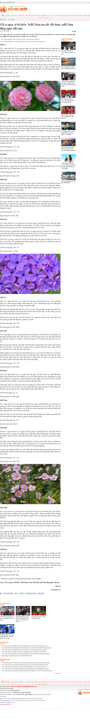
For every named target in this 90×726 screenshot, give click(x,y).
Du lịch (50, 15)
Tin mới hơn (4, 642)
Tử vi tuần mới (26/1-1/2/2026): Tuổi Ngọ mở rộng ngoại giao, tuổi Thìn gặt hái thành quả (25, 668)
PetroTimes (41, 593)
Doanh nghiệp (74, 15)
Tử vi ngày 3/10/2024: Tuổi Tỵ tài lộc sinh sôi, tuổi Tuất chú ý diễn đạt (20, 39)
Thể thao (21, 15)
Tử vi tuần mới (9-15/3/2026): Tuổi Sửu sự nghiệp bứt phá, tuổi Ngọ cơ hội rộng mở (24, 652)
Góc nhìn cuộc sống (31, 15)
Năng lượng (83, 15)
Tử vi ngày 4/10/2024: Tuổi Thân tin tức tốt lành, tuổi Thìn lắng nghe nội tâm (32, 582)
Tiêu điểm (7, 15)
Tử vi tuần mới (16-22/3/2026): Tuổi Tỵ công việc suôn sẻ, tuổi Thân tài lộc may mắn (24, 650)
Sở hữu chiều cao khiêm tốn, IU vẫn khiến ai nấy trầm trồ (67, 116)
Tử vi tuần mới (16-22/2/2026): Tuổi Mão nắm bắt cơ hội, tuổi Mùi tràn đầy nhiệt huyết (25, 665)
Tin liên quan (5, 603)
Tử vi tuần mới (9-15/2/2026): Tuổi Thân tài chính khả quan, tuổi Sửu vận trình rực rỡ (24, 667)
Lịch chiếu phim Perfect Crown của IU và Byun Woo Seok (68, 52)
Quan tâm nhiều (67, 39)
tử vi (16, 593)
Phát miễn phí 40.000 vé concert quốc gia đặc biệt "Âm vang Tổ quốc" (67, 100)
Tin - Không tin (42, 15)
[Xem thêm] (57, 673)
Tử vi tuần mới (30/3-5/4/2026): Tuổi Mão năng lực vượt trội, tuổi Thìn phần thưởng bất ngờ (26, 648)
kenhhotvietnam (9, 688)
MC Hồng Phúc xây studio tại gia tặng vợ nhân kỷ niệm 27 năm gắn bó (68, 132)
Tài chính (67, 15)
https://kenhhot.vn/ (31, 593)
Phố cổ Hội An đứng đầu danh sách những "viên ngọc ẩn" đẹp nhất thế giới (68, 148)
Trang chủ (3, 19)
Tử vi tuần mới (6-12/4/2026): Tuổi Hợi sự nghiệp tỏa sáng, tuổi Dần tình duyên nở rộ (24, 646)
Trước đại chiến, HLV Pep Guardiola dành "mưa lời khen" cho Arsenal (6, 636)
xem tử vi (21, 593)
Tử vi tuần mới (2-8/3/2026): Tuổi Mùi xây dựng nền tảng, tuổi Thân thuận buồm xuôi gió (26, 654)
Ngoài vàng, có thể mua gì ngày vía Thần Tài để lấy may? (17, 655)
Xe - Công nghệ (58, 15)
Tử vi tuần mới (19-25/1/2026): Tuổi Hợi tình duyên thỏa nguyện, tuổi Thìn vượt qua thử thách (27, 670)
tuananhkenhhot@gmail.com (7, 702)
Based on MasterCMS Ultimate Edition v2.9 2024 (51, 708)
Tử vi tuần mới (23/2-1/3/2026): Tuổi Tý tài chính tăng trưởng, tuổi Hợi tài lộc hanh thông (25, 663)
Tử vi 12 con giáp (8, 593)
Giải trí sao (14, 15)
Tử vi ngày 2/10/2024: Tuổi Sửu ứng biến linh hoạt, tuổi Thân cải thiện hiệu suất (23, 41)
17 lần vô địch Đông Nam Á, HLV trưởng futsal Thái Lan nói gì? (7, 618)
